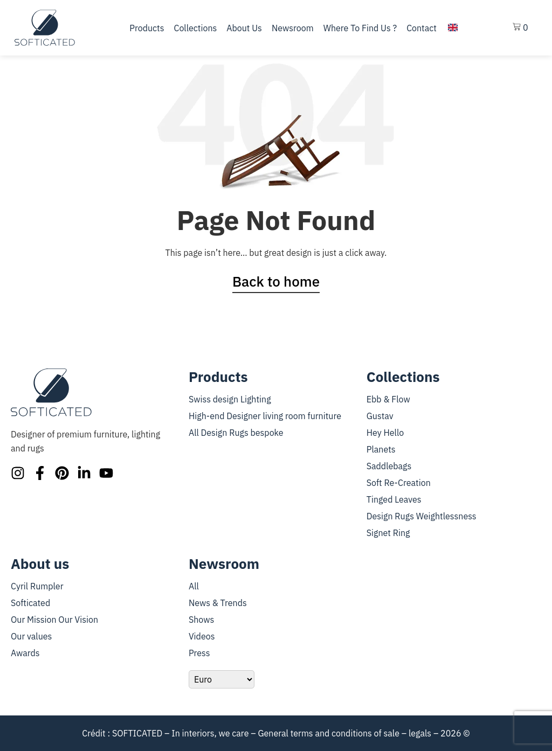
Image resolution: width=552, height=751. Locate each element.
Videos (202, 636)
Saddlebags (389, 466)
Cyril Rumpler (37, 586)
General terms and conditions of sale (328, 733)
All (194, 586)
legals (420, 733)
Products (146, 28)
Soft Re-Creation (399, 482)
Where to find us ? (360, 28)
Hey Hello (385, 432)
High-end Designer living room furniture (265, 416)
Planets (381, 449)
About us (244, 28)
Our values (31, 636)
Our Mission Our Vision (54, 619)
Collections (195, 28)
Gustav (380, 416)
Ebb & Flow (388, 399)
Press (199, 653)
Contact (421, 28)
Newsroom (293, 28)
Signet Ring (388, 532)
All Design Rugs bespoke (236, 432)
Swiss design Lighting (230, 399)
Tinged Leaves (394, 499)
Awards (25, 653)
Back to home (276, 281)
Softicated (30, 602)
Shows (201, 619)
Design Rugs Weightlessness (422, 516)
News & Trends (218, 602)
